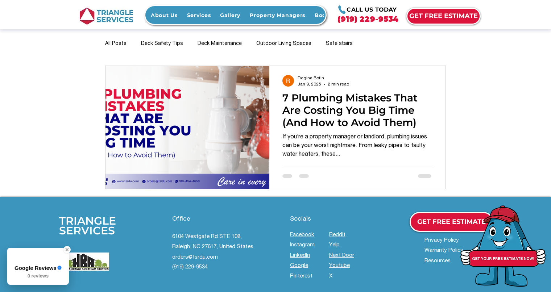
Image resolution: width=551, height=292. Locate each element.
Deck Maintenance (220, 43)
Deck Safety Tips (162, 43)
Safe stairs (339, 43)
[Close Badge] (67, 249)
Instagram (302, 245)
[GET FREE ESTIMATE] (443, 16)
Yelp (334, 245)
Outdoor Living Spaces (283, 43)
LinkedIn (300, 255)
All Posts (116, 43)
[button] (199, 15)
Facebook (302, 235)
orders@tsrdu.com (195, 257)
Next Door (341, 255)
